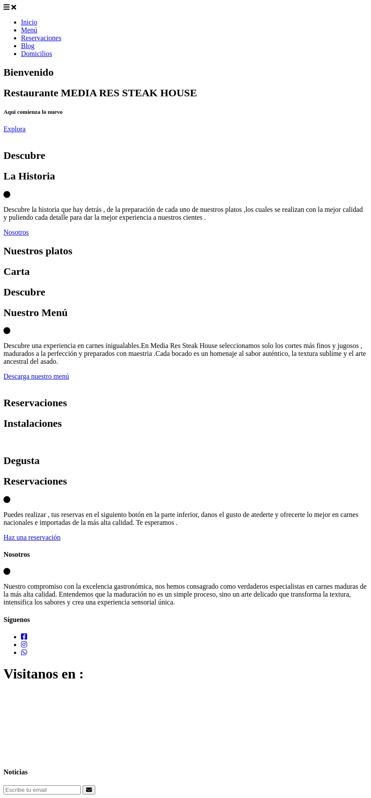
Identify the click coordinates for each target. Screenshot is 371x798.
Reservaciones (41, 38)
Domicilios (36, 53)
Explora (14, 129)
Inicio (29, 22)
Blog (28, 45)
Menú (29, 30)
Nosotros (16, 232)
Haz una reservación (32, 537)
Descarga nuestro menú (36, 376)
